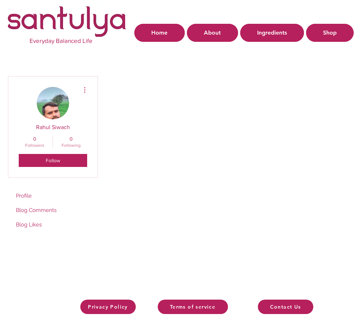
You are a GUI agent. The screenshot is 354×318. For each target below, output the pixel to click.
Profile (24, 196)
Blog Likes (29, 224)
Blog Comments (36, 210)
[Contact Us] (285, 307)
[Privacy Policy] (108, 307)
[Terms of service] (193, 307)
